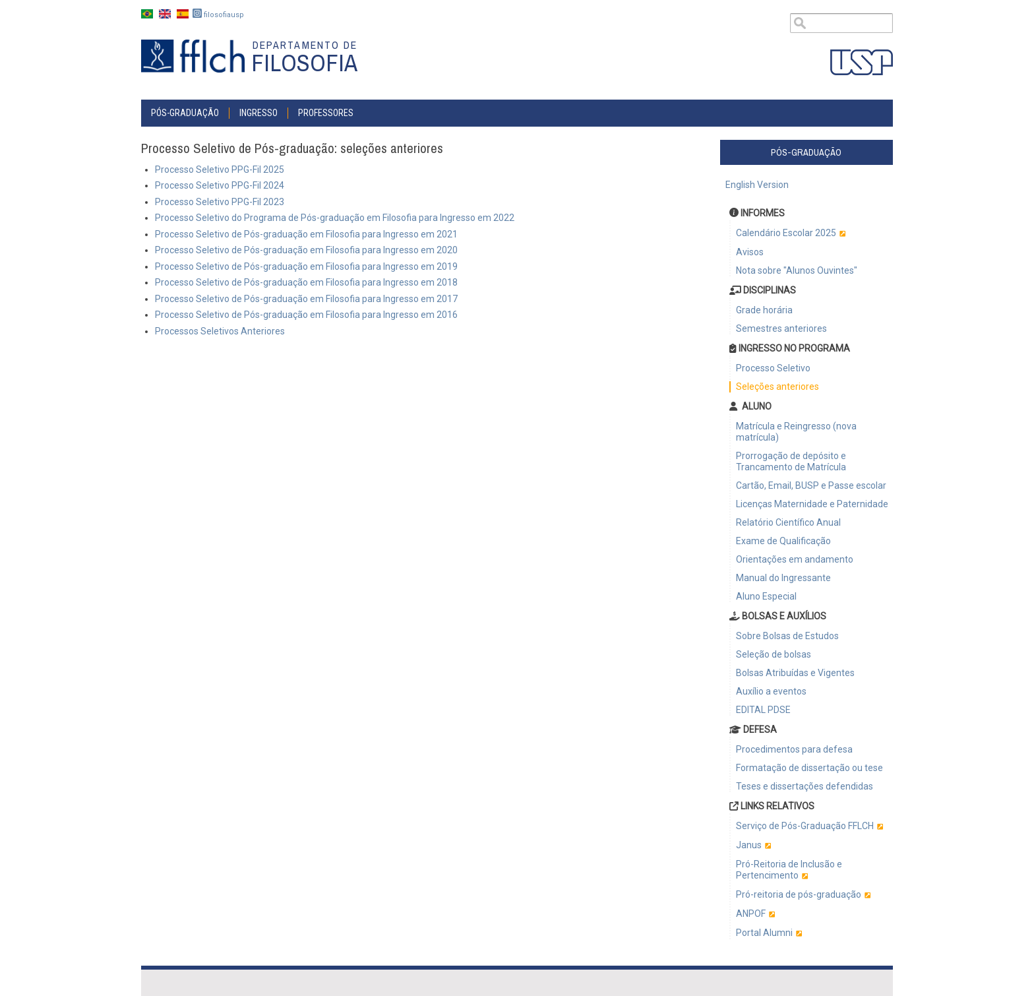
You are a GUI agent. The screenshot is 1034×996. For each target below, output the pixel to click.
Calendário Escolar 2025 (786, 233)
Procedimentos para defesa (794, 749)
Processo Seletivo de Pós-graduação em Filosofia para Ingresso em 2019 (306, 266)
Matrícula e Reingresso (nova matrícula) (796, 432)
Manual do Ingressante (783, 578)
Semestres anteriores (781, 328)
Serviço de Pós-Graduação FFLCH (805, 826)
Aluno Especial (766, 596)
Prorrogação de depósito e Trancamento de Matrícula (791, 461)
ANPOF (751, 913)
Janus (749, 845)
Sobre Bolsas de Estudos (787, 636)
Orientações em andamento (794, 559)
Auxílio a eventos (771, 691)
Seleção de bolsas (773, 654)
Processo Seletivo (773, 368)
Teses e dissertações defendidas (804, 786)
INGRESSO (258, 113)
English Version (757, 184)
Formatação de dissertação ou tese (809, 768)
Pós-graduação (185, 113)
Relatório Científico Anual (788, 522)
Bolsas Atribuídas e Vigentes (795, 673)
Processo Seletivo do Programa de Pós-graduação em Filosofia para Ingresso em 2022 (334, 217)
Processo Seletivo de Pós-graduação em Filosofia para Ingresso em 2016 (306, 314)
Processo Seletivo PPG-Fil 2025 (219, 169)
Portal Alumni (764, 932)
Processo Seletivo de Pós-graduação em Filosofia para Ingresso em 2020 (306, 250)
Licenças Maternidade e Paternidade (812, 504)
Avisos (750, 252)
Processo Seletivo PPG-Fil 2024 (219, 185)
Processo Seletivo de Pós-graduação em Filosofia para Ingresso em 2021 (306, 234)
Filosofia (304, 63)
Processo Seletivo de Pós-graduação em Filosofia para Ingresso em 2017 (306, 299)
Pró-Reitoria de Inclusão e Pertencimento (789, 870)
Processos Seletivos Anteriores (220, 331)
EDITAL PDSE (763, 709)
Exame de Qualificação (783, 541)
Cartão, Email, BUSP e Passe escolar (811, 485)
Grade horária (764, 310)
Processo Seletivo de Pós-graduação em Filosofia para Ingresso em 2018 (306, 282)
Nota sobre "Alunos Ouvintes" (796, 270)
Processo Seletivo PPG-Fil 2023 (219, 202)
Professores (325, 113)
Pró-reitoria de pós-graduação (798, 894)
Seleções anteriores (777, 386)
